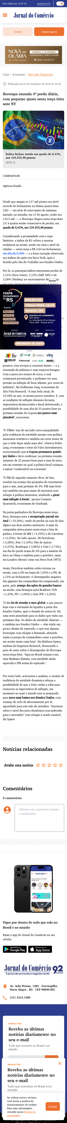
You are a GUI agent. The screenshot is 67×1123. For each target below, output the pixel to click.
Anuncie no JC (43, 3)
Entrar (18, 31)
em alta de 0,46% (13, 253)
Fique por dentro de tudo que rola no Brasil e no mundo (30, 924)
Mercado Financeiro (40, 74)
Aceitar (52, 1106)
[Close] (60, 1063)
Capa (6, 74)
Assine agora (49, 31)
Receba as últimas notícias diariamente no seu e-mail (32, 1034)
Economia (19, 74)
